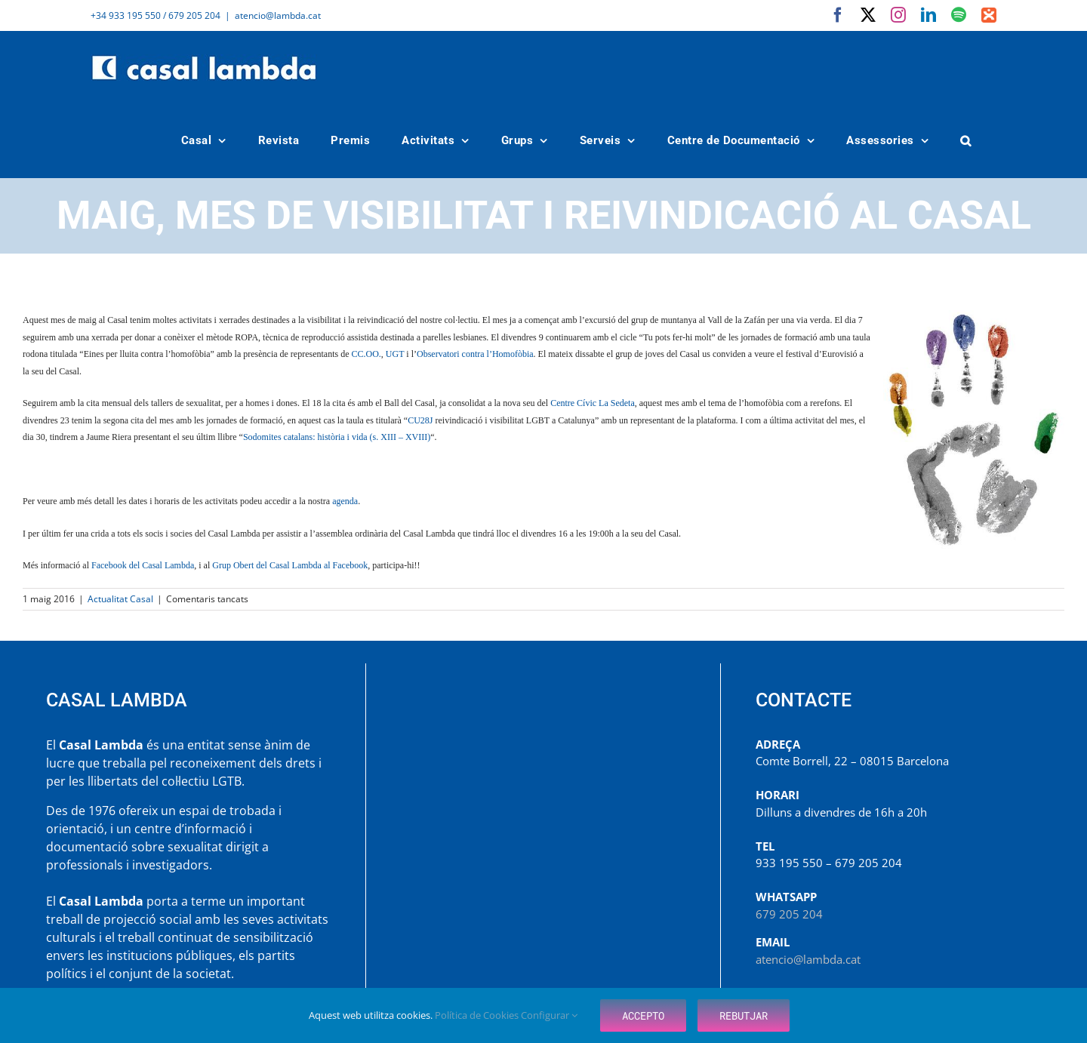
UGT (395, 354)
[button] (966, 140)
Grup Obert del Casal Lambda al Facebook (290, 565)
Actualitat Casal (120, 598)
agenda (345, 501)
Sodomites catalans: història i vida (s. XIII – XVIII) (336, 437)
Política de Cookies (478, 1015)
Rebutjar (743, 1015)
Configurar (549, 1015)
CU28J (420, 420)
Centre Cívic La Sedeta (592, 403)
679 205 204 (789, 913)
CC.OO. (366, 354)
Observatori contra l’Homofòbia (475, 354)
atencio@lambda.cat (278, 15)
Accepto (643, 1015)
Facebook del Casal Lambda (142, 565)
